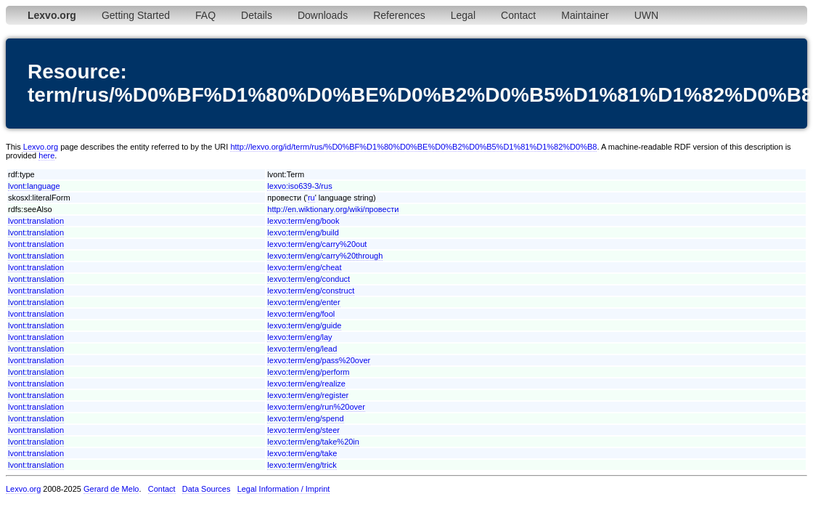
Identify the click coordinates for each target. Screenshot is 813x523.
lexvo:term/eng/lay (299, 337)
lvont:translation (36, 220)
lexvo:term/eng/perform (308, 372)
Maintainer (584, 15)
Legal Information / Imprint (283, 489)
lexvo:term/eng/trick (301, 465)
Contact (518, 15)
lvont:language (34, 186)
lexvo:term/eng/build (302, 232)
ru (311, 197)
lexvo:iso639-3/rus (299, 186)
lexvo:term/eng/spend (305, 418)
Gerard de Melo (111, 489)
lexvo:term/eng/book (303, 220)
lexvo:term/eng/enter (303, 302)
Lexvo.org (40, 146)
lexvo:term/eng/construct (310, 290)
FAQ (205, 15)
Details (256, 15)
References (399, 15)
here (46, 155)
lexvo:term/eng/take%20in (313, 441)
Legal (463, 15)
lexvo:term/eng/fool (301, 313)
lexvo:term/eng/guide (304, 325)
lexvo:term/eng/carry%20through (325, 255)
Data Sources (206, 489)
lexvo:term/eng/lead (302, 348)
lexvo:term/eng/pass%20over (318, 360)
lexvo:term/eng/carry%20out (317, 244)
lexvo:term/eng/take (302, 453)
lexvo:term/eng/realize (306, 383)
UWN (646, 15)
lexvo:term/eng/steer (303, 430)
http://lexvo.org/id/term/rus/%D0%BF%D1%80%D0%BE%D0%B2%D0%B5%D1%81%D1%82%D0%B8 (413, 146)
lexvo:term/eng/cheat (304, 267)
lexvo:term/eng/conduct (308, 279)
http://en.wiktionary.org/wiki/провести (333, 209)
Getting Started (136, 15)
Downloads (323, 15)
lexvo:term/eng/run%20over (316, 406)
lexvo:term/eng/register (307, 395)
